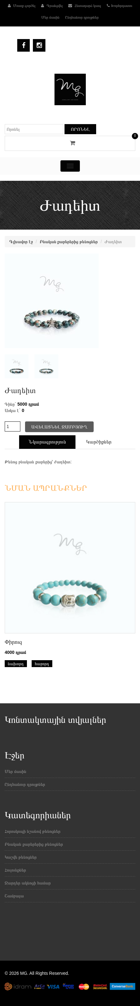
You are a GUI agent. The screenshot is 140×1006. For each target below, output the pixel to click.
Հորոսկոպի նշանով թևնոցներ (32, 831)
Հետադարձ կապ (84, 5)
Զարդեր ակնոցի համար (28, 882)
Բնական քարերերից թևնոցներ (69, 241)
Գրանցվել (51, 5)
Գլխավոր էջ (21, 241)
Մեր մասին (50, 17)
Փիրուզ (13, 642)
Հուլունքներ (15, 869)
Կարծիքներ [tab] (98, 441)
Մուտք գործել (22, 5)
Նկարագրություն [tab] (47, 441)
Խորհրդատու (119, 5)
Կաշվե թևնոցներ (21, 857)
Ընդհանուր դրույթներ (82, 17)
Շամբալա (14, 895)
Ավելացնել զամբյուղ (59, 426)
